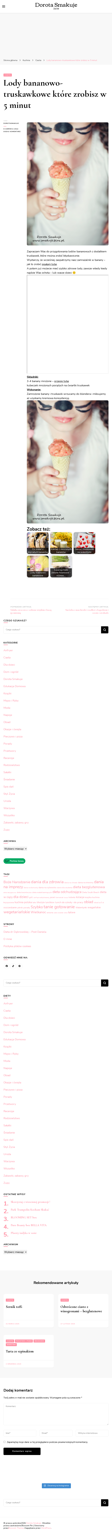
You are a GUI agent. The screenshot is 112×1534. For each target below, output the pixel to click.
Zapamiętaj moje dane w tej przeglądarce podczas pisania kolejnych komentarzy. (47, 1442)
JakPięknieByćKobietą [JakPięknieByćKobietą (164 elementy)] (41, 897)
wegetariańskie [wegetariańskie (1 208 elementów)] (17, 912)
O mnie (8, 939)
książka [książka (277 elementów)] (88, 897)
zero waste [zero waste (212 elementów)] (58, 912)
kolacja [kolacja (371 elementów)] (80, 897)
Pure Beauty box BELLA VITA (29, 1225)
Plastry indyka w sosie (24, 1233)
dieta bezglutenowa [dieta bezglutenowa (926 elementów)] (89, 887)
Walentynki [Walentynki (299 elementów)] (81, 907)
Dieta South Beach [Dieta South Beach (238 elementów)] (90, 892)
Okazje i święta (12, 729)
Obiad (7, 722)
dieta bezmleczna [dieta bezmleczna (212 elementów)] (24, 892)
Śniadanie (9, 779)
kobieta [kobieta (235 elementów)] (72, 897)
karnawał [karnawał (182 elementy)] (59, 897)
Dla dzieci (9, 664)
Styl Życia (9, 794)
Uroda (7, 801)
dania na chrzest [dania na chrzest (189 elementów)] (70, 882)
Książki (7, 693)
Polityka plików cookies (17, 946)
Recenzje (9, 758)
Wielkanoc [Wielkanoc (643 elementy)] (38, 912)
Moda (7, 708)
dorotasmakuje (11, 123)
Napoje (8, 715)
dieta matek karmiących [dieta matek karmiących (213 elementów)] (42, 892)
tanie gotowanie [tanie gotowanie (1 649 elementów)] (59, 907)
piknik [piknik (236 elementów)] (20, 907)
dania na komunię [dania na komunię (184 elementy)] (31, 887)
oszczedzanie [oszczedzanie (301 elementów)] (10, 907)
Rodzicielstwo (12, 765)
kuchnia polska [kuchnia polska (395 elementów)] (23, 902)
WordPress (46, 1528)
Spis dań (9, 786)
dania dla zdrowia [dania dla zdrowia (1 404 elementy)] (47, 882)
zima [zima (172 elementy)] (66, 913)
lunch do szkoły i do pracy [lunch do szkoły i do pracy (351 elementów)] (69, 902)
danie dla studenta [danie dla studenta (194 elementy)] (64, 887)
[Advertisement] (56, 34)
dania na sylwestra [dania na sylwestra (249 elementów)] (47, 887)
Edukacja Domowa (15, 686)
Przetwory (10, 751)
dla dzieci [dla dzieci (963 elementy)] (20, 896)
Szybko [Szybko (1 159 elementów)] (37, 907)
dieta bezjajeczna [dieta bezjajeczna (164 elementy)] (10, 892)
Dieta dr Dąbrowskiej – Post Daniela (25, 932)
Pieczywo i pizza (13, 736)
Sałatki (7, 772)
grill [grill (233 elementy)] (31, 897)
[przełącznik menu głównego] (3, 6)
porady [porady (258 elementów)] (26, 907)
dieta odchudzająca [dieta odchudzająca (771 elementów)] (67, 892)
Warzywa (9, 808)
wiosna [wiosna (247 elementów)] (50, 912)
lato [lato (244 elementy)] (34, 902)
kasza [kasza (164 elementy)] (66, 897)
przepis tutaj (61, 381)
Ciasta (8, 75)
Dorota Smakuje (13, 679)
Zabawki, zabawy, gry (16, 822)
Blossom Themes (16, 1528)
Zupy (7, 829)
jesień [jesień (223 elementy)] (52, 897)
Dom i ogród (11, 672)
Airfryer (8, 650)
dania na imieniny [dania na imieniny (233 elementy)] (85, 882)
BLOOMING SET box (24, 1217)
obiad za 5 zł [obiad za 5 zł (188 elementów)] (99, 902)
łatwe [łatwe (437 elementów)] (71, 912)
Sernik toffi (14, 1307)
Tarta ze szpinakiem (20, 1351)
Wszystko (9, 815)
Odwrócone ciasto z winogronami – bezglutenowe (81, 1309)
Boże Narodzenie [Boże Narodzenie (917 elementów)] (17, 882)
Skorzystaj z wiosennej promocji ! (30, 1202)
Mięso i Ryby (11, 700)
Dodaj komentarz (13, 131)
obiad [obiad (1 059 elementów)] (88, 901)
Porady (8, 743)
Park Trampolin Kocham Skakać (30, 1209)
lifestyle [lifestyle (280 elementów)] (41, 902)
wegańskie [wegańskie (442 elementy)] (94, 907)
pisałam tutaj (49, 264)
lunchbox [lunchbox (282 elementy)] (50, 902)
